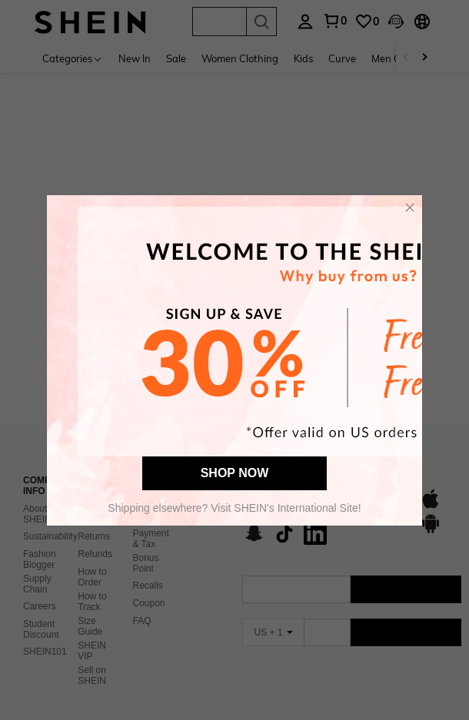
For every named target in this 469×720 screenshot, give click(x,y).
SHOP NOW (235, 472)
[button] (409, 207)
